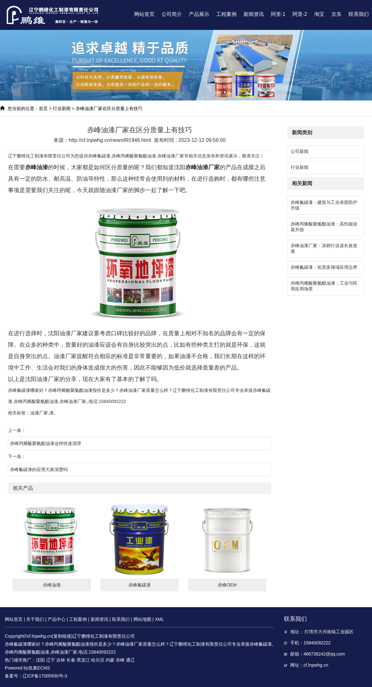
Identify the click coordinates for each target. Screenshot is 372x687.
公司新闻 (299, 151)
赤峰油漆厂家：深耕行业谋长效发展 (324, 248)
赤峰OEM (227, 584)
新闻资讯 (254, 14)
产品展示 (199, 14)
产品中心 (56, 619)
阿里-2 (300, 14)
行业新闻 (62, 108)
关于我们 (35, 619)
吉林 (60, 660)
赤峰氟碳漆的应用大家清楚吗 (39, 469)
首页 (43, 108)
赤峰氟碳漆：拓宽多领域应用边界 (324, 267)
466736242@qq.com (324, 653)
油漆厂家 (39, 412)
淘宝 (319, 14)
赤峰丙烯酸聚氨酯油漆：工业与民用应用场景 (324, 286)
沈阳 (40, 660)
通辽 (130, 660)
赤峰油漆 (52, 584)
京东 (336, 14)
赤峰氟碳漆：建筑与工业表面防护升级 (324, 205)
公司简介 (172, 14)
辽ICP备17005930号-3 (45, 675)
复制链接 (62, 636)
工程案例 (226, 14)
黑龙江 (83, 660)
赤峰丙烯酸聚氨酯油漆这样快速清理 (45, 443)
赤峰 (120, 660)
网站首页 (144, 14)
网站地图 (142, 619)
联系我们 (358, 14)
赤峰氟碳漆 (99, 155)
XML (159, 619)
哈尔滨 (97, 660)
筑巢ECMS (39, 667)
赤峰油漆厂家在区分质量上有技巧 (109, 108)
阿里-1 (278, 14)
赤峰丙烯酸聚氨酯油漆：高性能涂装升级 (324, 226)
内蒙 (110, 660)
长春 (70, 660)
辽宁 (50, 660)
